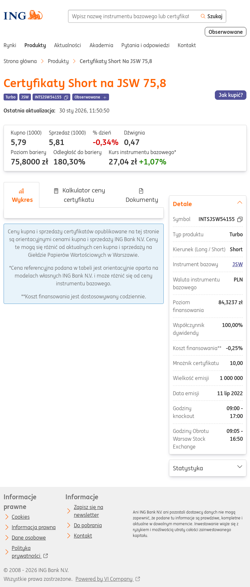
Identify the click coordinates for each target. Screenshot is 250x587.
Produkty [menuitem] (35, 45)
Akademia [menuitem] (101, 45)
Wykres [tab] (21, 195)
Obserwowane (226, 32)
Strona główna (20, 61)
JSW (237, 264)
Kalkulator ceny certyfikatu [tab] (79, 194)
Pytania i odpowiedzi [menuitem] (145, 45)
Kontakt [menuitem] (187, 45)
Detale (208, 203)
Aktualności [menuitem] (67, 45)
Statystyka (208, 467)
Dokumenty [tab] (141, 195)
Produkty (58, 61)
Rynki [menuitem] (10, 45)
